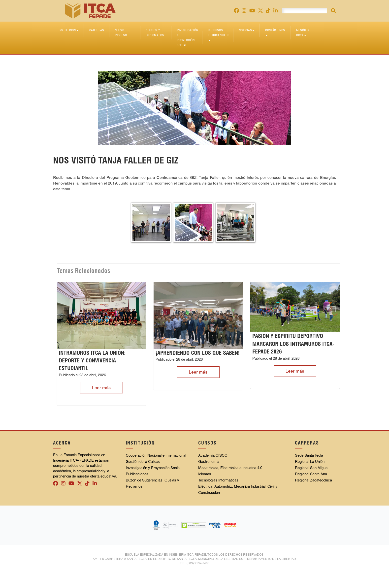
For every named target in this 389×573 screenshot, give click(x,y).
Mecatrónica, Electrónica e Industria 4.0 (230, 468)
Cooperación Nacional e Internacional (156, 455)
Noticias (246, 30)
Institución (68, 30)
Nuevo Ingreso (121, 32)
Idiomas (204, 474)
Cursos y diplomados (155, 32)
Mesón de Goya (303, 32)
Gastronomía (208, 461)
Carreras (96, 30)
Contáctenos (275, 32)
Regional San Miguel (311, 468)
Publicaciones (137, 474)
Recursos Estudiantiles (218, 34)
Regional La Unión (309, 461)
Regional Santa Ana (311, 474)
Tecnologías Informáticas (218, 480)
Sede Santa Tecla (309, 455)
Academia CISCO (212, 455)
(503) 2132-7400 (198, 563)
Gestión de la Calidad (143, 461)
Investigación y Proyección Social (187, 37)
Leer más (101, 387)
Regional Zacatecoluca (313, 480)
